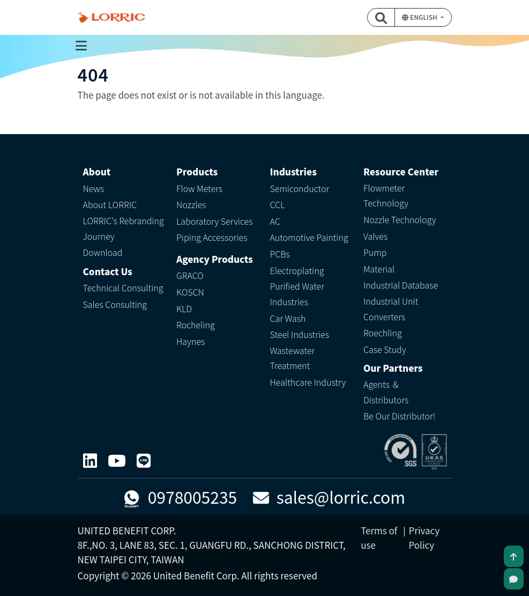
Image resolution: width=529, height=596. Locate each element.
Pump (374, 252)
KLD (184, 308)
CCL (277, 204)
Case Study (384, 349)
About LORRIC (110, 204)
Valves (375, 236)
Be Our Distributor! (399, 415)
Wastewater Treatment (292, 358)
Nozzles (191, 204)
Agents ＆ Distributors (385, 392)
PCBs (280, 253)
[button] (381, 17)
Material (378, 268)
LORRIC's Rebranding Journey (123, 228)
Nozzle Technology (399, 219)
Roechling (382, 332)
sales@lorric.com (329, 497)
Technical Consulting (123, 287)
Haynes (190, 341)
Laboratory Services (214, 221)
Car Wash (288, 318)
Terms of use (379, 537)
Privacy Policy (424, 537)
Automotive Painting (309, 237)
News (94, 188)
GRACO (190, 275)
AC (275, 221)
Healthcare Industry (308, 382)
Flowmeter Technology (385, 195)
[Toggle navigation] (81, 46)
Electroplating (297, 270)
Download (103, 252)
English (420, 16)
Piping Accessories (211, 237)
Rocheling (195, 324)
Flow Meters (199, 188)
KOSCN (190, 291)
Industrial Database (400, 284)
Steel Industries (299, 334)
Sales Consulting (115, 304)
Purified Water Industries (297, 293)
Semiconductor (300, 188)
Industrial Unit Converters (390, 309)
